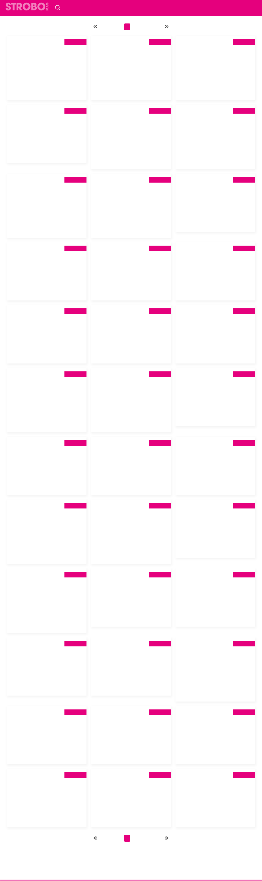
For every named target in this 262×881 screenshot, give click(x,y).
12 (150, 27)
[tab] (46, 60)
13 (159, 27)
